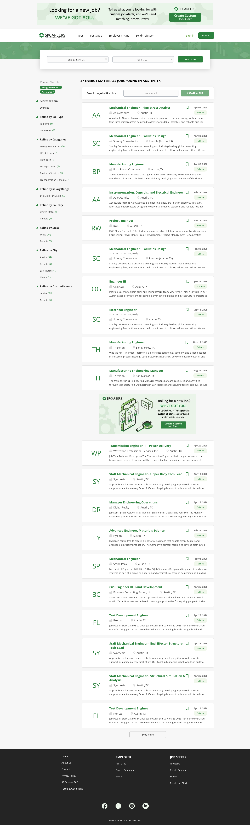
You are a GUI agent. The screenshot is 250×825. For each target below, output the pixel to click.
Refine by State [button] (49, 227)
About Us (66, 762)
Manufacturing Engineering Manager (136, 371)
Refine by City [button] (48, 250)
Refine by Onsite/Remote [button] (55, 286)
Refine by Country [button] (51, 205)
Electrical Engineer (123, 310)
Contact (66, 769)
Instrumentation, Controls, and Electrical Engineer (146, 192)
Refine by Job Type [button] (51, 117)
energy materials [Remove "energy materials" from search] (50, 87)
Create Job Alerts (179, 783)
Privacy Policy (69, 775)
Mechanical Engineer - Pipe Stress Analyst (139, 108)
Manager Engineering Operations (133, 502)
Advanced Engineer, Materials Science (137, 530)
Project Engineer (121, 221)
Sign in (190, 35)
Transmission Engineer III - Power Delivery (140, 446)
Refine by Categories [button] (52, 139)
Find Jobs (190, 59)
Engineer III (117, 281)
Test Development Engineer (129, 615)
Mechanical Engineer (124, 559)
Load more (148, 734)
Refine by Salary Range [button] (54, 189)
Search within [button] (48, 101)
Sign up (206, 35)
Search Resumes (125, 770)
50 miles (45, 107)
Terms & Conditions (72, 788)
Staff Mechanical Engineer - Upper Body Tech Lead (145, 474)
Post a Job (121, 763)
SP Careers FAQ (70, 782)
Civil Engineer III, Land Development (135, 587)
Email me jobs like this (101, 93)
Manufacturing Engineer (127, 164)
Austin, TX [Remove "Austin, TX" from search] (47, 91)
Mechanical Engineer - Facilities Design (137, 136)
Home (65, 756)
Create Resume (178, 770)
